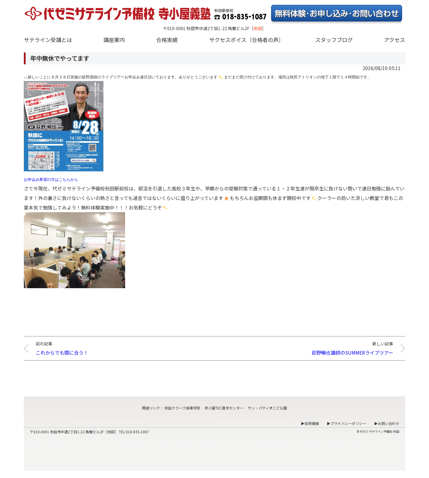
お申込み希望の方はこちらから (51, 179)
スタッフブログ (334, 40)
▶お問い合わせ (386, 423)
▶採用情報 (310, 423)
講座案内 (114, 40)
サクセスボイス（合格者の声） (246, 40)
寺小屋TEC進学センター (224, 407)
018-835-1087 (137, 431)
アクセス (394, 40)
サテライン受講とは (48, 40)
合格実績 (167, 40)
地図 (258, 28)
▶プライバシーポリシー (346, 423)
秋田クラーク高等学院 (182, 407)
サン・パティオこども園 (267, 407)
